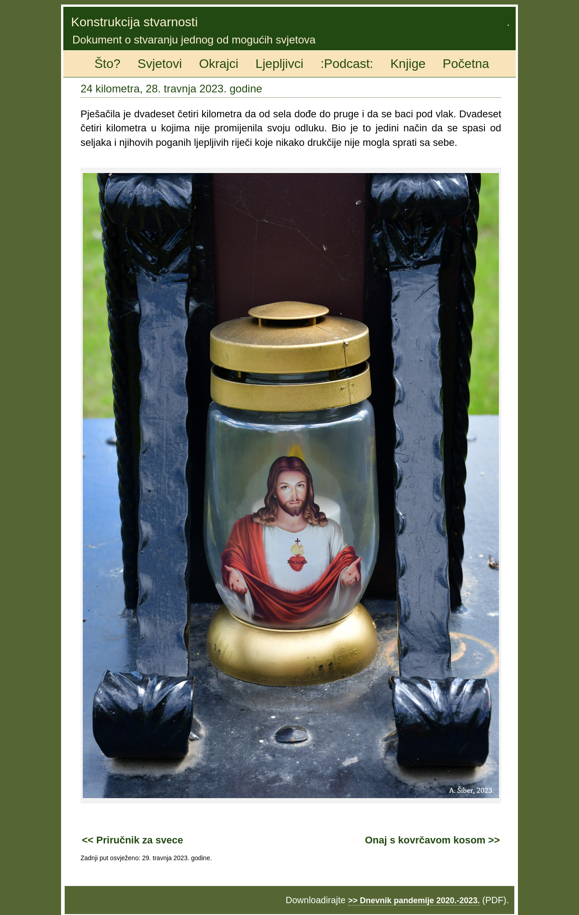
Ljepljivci (280, 64)
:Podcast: (346, 64)
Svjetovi (160, 64)
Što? (108, 64)
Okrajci (218, 64)
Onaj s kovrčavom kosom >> (432, 840)
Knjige (408, 64)
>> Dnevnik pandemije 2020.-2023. (413, 900)
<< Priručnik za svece (132, 840)
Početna (466, 64)
